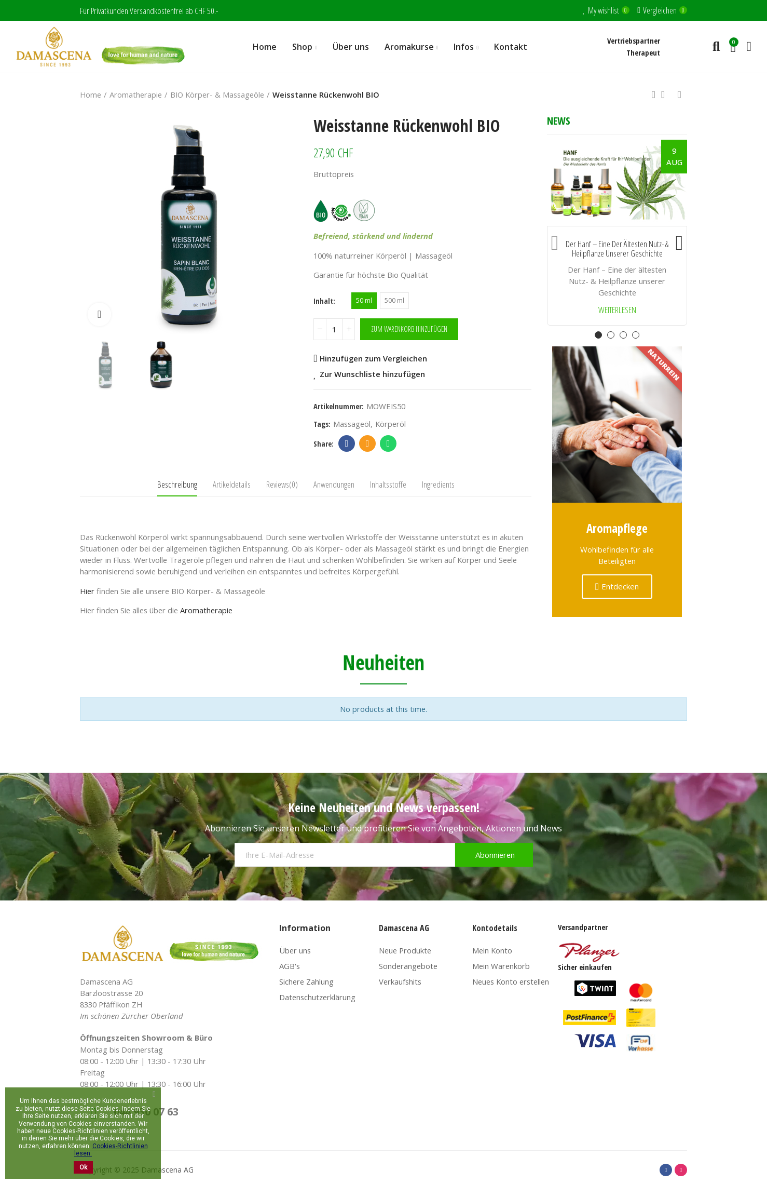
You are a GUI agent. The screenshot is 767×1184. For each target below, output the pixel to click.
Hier (87, 591)
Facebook (347, 443)
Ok (83, 1167)
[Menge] (334, 329)
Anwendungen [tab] (333, 484)
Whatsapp (388, 443)
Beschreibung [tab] (177, 484)
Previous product (653, 94)
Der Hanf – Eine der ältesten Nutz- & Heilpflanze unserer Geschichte (617, 249)
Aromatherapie (206, 610)
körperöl (390, 424)
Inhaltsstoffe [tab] (388, 484)
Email (367, 443)
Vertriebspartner (633, 40)
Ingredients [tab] (438, 484)
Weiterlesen (617, 310)
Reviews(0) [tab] (282, 484)
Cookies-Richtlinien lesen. (111, 1149)
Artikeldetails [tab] (232, 484)
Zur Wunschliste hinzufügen (372, 374)
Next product (679, 94)
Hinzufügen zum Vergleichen (373, 358)
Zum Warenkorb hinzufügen (409, 329)
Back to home (666, 94)
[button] (555, 240)
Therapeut (643, 52)
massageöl (352, 424)
